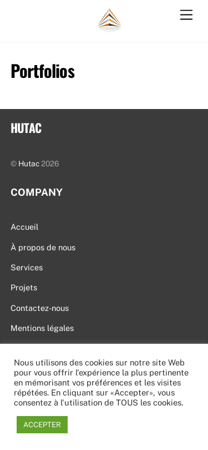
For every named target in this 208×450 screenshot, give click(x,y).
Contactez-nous (40, 308)
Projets (24, 287)
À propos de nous (43, 247)
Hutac (28, 163)
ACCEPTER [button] (42, 425)
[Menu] (186, 15)
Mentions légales (42, 328)
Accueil (24, 226)
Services (27, 267)
